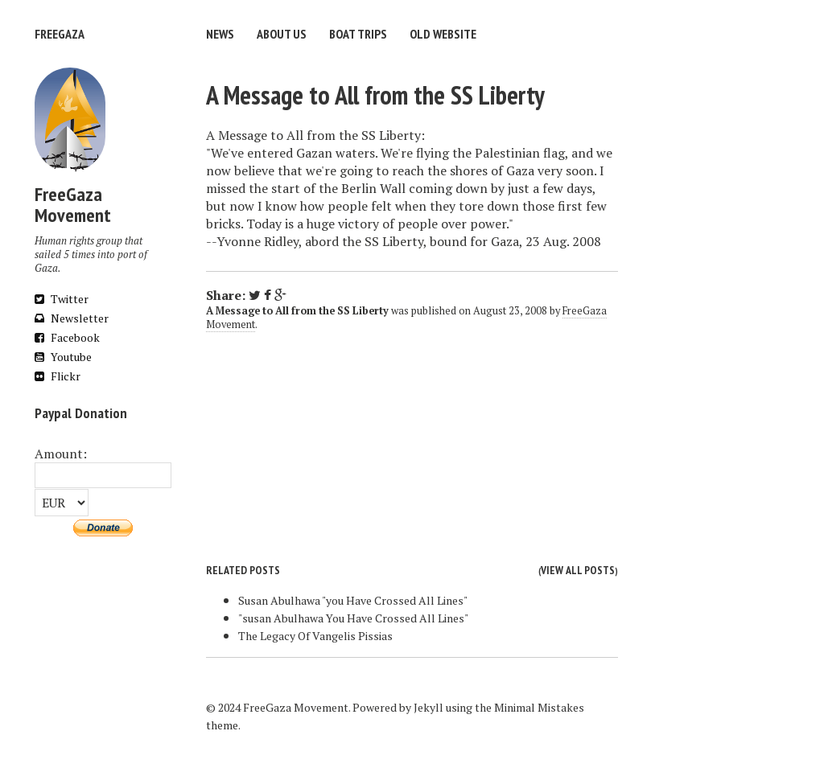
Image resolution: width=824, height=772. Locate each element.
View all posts (578, 570)
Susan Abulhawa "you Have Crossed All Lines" (353, 600)
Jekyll (428, 707)
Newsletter (72, 318)
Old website (443, 34)
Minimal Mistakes (539, 707)
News (220, 34)
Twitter (62, 298)
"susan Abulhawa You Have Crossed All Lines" (353, 618)
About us (282, 34)
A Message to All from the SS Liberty (375, 95)
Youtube (63, 356)
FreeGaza (59, 34)
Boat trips (358, 34)
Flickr (57, 376)
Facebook (67, 337)
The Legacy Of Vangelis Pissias (315, 635)
